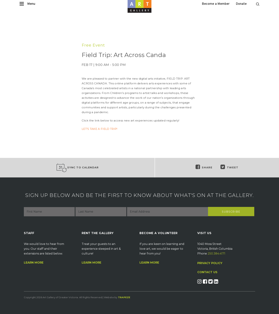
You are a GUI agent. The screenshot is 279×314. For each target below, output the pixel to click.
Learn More (33, 262)
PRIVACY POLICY (209, 263)
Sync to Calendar (77, 167)
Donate (241, 4)
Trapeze (124, 297)
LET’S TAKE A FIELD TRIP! (99, 129)
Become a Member (216, 4)
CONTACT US (207, 272)
